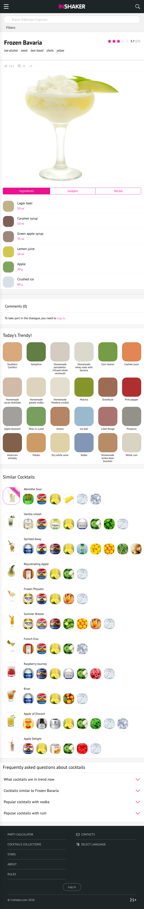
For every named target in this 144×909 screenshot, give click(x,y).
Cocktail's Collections (24, 844)
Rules (12, 874)
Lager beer (77, 205)
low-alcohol (11, 50)
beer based (37, 50)
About (12, 864)
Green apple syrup (77, 236)
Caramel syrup (77, 221)
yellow (60, 50)
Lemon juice (77, 251)
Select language (91, 844)
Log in (72, 887)
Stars (12, 854)
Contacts (85, 834)
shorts (50, 50)
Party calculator (20, 834)
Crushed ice (77, 281)
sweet (24, 50)
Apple (77, 266)
